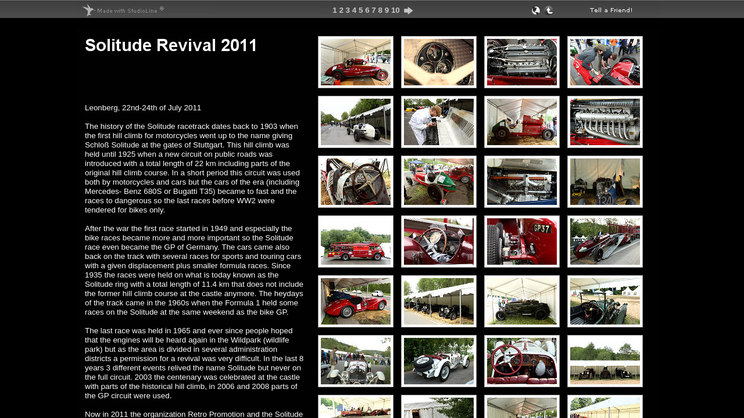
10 (395, 10)
